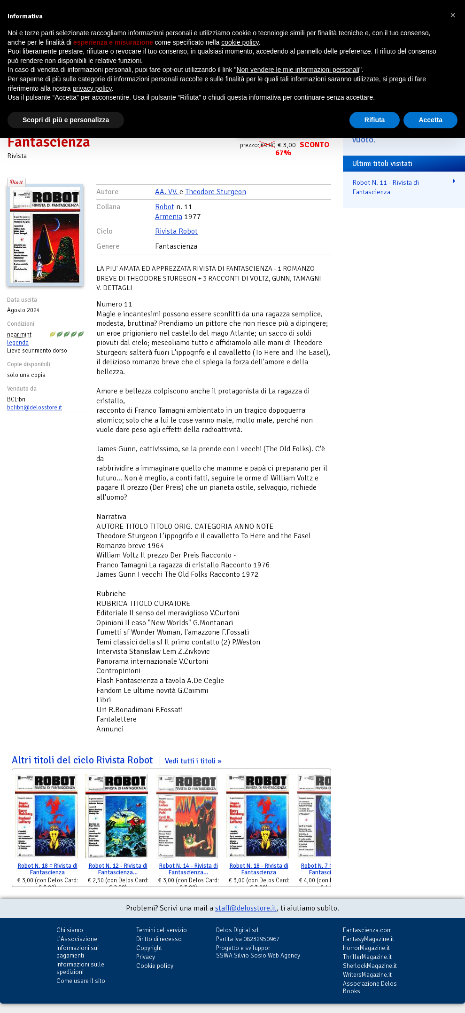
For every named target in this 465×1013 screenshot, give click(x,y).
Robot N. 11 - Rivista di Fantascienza (385, 187)
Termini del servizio (161, 930)
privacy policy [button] (92, 88)
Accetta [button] (430, 120)
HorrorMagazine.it (366, 948)
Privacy (145, 957)
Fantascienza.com (367, 930)
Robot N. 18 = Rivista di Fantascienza (48, 869)
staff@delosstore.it (246, 908)
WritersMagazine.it (367, 975)
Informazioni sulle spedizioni (80, 968)
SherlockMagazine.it (370, 966)
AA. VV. (167, 191)
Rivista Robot (176, 231)
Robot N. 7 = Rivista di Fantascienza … (329, 869)
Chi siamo (69, 930)
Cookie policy (154, 966)
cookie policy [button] (239, 42)
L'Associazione (76, 939)
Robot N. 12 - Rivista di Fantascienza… (118, 869)
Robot (164, 207)
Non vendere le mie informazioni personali (297, 69)
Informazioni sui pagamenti (77, 951)
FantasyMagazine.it (368, 939)
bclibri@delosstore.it (34, 407)
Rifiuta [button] (374, 120)
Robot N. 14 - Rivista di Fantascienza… (188, 869)
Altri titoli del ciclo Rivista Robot (117, 760)
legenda (18, 342)
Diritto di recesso (159, 939)
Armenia (168, 216)
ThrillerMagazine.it (367, 957)
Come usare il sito (80, 981)
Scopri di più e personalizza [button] (66, 120)
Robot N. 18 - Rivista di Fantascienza (259, 869)
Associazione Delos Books (370, 987)
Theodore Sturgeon (215, 191)
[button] (452, 15)
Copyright (149, 948)
